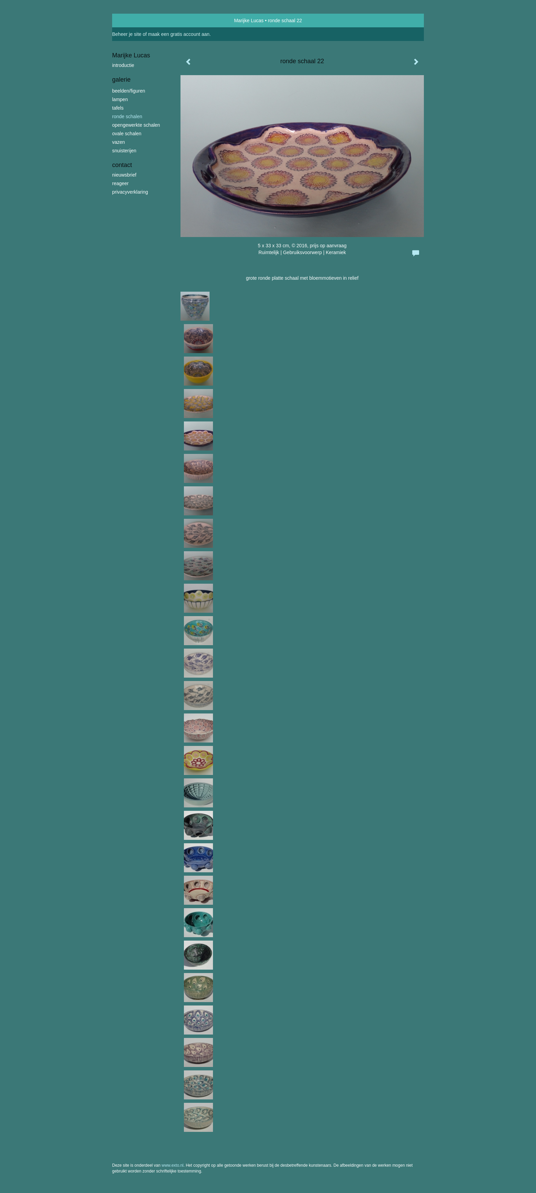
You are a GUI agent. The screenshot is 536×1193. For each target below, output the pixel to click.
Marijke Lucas (249, 20)
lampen (120, 99)
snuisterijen (124, 150)
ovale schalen (127, 133)
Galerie (121, 79)
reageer (120, 183)
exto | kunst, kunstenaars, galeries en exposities (131, 20)
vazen (118, 142)
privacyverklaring (130, 192)
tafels (117, 108)
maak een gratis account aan (179, 34)
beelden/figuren (128, 91)
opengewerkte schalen (136, 125)
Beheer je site (127, 34)
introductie (123, 65)
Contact (122, 165)
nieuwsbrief (124, 175)
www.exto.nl (173, 1165)
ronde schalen (127, 116)
